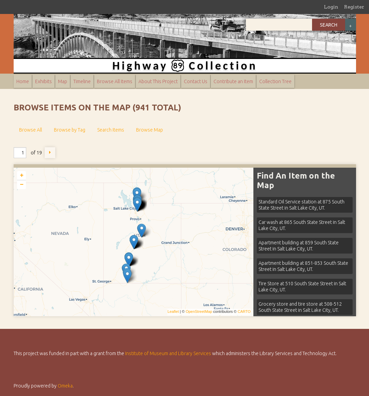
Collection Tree (275, 81)
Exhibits (43, 81)
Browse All (30, 130)
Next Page (50, 152)
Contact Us (195, 81)
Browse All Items (114, 81)
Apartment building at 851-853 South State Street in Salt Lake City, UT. (303, 266)
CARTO (244, 311)
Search (328, 25)
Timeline (82, 81)
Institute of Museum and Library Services (168, 353)
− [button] (22, 185)
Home (22, 81)
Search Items (110, 130)
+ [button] (22, 175)
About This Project (158, 81)
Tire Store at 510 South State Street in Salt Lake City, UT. (302, 286)
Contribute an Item (233, 81)
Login (331, 7)
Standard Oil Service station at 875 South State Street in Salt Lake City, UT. (301, 205)
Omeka (65, 386)
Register (354, 7)
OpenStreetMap (199, 311)
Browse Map (149, 130)
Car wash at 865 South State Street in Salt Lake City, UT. (302, 225)
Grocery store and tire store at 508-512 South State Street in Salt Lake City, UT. (300, 307)
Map (62, 81)
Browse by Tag (69, 130)
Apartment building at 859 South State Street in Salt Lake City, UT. (299, 246)
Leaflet (173, 311)
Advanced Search (350, 25)
